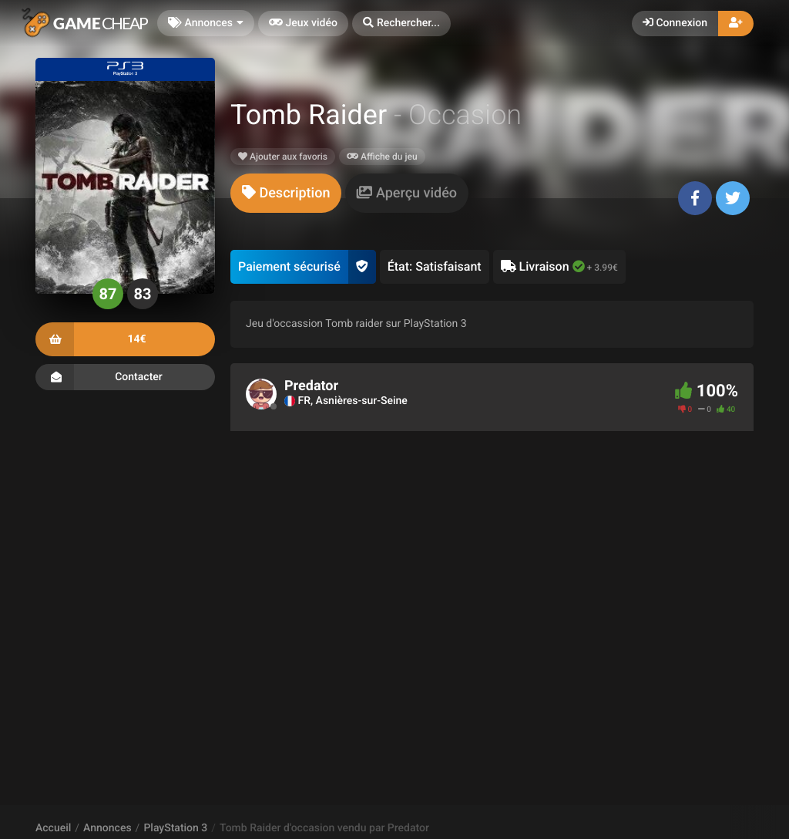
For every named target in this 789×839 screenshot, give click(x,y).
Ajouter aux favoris (282, 156)
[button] (401, 23)
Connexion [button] (675, 23)
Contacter (125, 377)
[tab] (285, 193)
